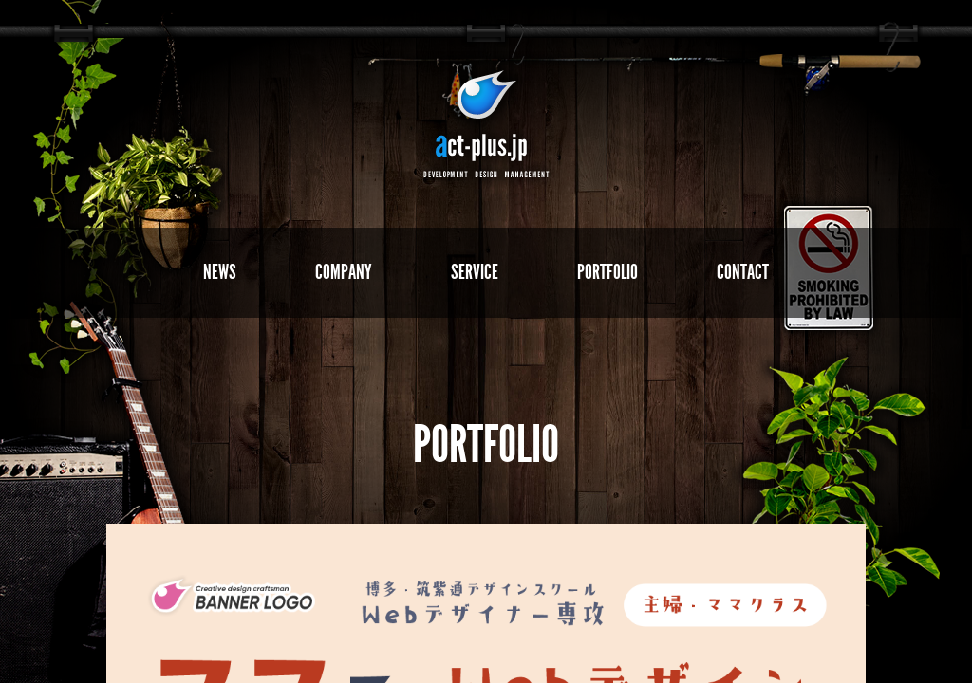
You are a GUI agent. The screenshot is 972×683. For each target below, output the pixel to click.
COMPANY (343, 272)
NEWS (219, 272)
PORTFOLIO (607, 272)
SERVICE (474, 272)
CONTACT (743, 272)
